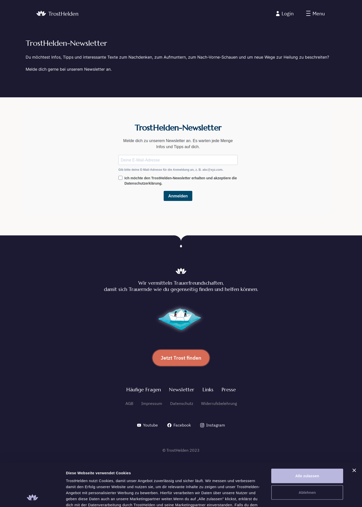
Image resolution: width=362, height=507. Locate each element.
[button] (315, 13)
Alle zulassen (307, 435)
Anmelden (178, 196)
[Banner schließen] (354, 430)
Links (207, 390)
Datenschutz (181, 403)
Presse (228, 390)
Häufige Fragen (143, 390)
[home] (57, 14)
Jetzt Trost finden (181, 357)
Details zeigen (267, 497)
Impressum (151, 403)
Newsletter (181, 390)
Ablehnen (307, 452)
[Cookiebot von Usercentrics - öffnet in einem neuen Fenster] (33, 497)
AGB (129, 403)
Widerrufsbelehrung (219, 403)
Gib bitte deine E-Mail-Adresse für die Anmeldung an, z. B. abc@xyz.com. (170, 170)
